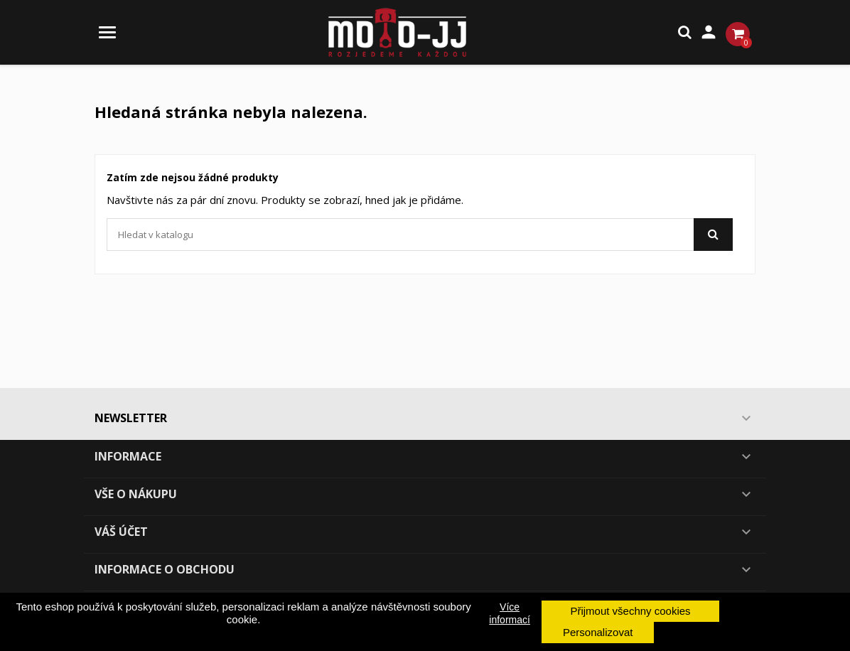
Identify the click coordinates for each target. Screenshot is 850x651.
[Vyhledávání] (420, 234)
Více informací (509, 613)
